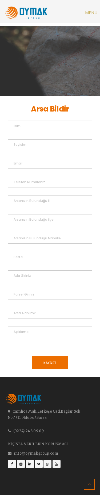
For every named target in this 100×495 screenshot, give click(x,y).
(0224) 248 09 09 (28, 431)
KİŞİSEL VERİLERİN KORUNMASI (38, 444)
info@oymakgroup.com (36, 453)
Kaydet (50, 362)
